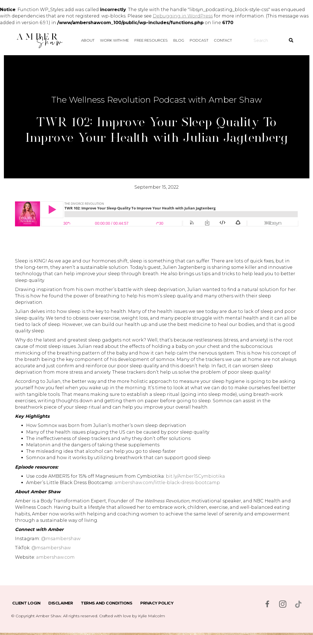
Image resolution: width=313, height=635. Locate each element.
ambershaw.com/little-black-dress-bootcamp (167, 482)
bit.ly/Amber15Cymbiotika (195, 476)
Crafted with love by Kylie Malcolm (132, 615)
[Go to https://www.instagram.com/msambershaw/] (282, 605)
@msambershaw (61, 538)
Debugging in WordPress (183, 16)
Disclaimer (60, 603)
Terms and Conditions (106, 603)
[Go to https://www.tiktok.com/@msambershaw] (298, 604)
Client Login (26, 603)
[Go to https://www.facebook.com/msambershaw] (267, 605)
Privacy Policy (156, 603)
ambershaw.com (55, 557)
